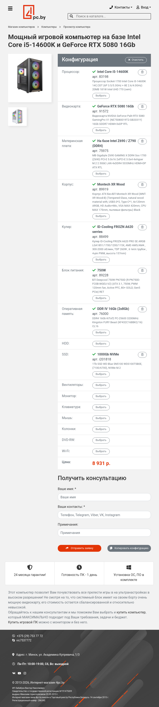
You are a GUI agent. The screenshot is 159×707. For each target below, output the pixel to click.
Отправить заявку (79, 548)
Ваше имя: (67, 489)
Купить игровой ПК (23, 622)
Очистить (136, 59)
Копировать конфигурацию (129, 548)
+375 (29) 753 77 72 (27, 636)
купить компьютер (131, 612)
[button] (121, 7)
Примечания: (68, 524)
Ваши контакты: (71, 507)
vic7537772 (21, 640)
